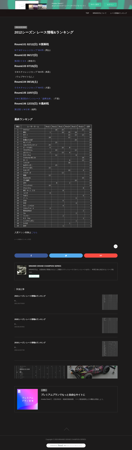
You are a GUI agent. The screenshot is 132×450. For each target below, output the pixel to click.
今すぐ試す (95, 4)
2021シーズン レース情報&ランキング (30, 296)
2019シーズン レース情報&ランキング (30, 343)
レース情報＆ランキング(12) (22, 239)
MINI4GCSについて (99, 13)
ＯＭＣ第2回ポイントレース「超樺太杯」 (33, 98)
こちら (34, 232)
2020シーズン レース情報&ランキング (30, 319)
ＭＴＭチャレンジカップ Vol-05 (29, 50)
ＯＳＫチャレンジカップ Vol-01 (29, 88)
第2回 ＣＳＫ (20, 61)
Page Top (66, 429)
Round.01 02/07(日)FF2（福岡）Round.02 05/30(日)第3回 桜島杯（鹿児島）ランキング (44, 301)
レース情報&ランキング (118, 13)
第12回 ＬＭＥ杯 (22, 109)
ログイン (110, 5)
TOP (87, 13)
